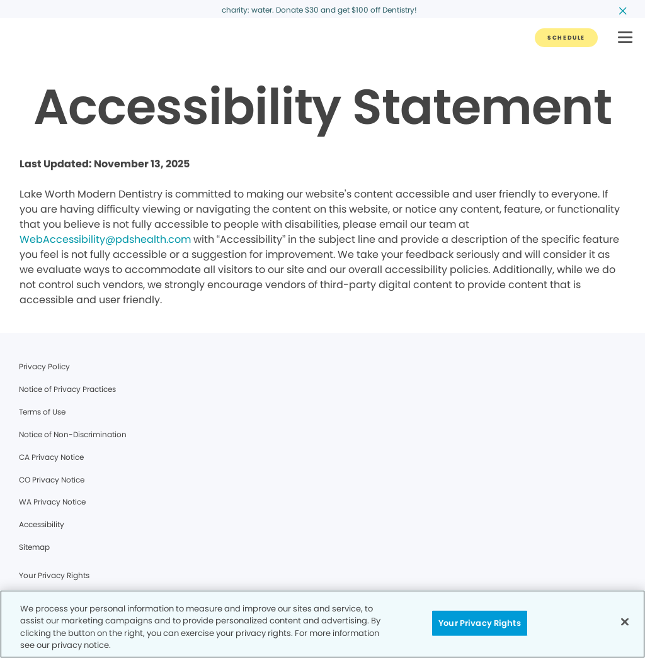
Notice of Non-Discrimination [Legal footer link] (73, 434)
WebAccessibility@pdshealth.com (105, 239)
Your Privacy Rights (54, 575)
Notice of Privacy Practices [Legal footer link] (67, 389)
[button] (625, 38)
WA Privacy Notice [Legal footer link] (52, 501)
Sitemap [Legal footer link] (34, 547)
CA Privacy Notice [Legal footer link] (51, 457)
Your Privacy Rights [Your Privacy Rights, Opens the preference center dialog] (479, 623)
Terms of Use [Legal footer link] (42, 411)
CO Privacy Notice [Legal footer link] (51, 479)
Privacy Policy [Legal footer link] (44, 366)
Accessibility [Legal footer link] (41, 524)
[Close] (625, 621)
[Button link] (566, 37)
